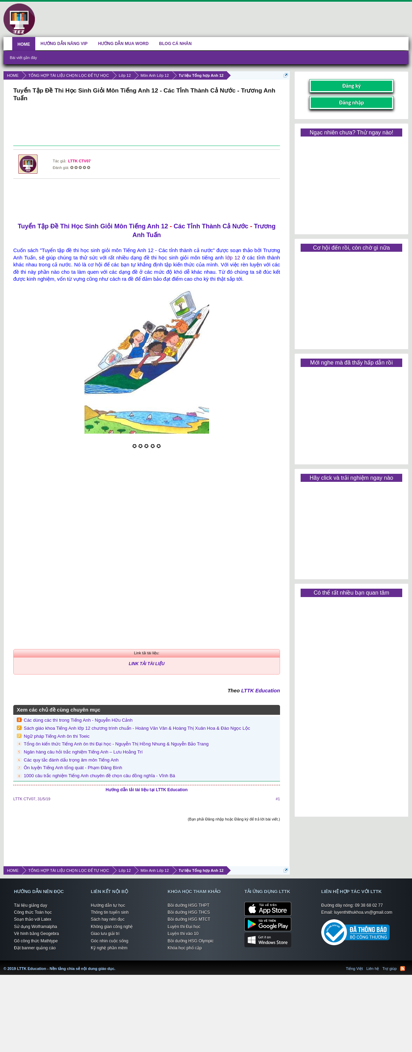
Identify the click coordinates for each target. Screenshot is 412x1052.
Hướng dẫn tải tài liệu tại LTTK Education (147, 789)
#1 (278, 799)
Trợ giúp (389, 968)
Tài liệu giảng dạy (30, 905)
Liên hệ (372, 968)
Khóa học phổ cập (185, 948)
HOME (23, 44)
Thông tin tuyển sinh (109, 912)
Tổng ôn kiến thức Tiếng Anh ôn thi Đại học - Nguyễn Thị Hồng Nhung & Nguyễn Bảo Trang (116, 743)
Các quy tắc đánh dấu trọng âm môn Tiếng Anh (71, 760)
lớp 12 (233, 257)
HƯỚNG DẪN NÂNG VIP (64, 43)
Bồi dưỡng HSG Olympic (191, 941)
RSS (402, 968)
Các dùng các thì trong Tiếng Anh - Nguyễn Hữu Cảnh (78, 720)
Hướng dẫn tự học (108, 905)
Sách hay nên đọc (107, 919)
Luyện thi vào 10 (183, 933)
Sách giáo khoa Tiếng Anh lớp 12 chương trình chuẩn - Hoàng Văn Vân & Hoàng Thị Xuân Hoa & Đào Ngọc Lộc (137, 728)
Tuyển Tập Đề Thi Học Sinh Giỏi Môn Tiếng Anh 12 (93, 226)
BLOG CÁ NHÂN (175, 43)
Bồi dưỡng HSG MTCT (189, 919)
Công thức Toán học (33, 912)
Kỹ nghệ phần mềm (109, 948)
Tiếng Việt (354, 968)
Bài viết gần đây (23, 58)
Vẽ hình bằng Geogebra (36, 933)
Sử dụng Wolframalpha (35, 926)
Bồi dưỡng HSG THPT (188, 905)
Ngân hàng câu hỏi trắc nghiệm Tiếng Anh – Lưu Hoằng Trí (83, 752)
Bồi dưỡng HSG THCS (189, 912)
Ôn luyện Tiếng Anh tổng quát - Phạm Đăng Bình (73, 767)
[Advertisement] (147, 124)
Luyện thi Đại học (184, 926)
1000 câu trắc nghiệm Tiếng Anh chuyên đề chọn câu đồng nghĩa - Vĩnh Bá (99, 775)
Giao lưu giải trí (105, 933)
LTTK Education (260, 690)
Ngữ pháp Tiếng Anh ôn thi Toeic (57, 736)
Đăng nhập (351, 102)
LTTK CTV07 (79, 161)
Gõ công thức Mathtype (36, 941)
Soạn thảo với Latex (32, 919)
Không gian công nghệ (112, 926)
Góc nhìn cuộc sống (109, 941)
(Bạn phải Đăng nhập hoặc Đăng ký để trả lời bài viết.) (234, 819)
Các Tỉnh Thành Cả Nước (211, 226)
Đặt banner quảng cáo (35, 948)
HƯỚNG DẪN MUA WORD (123, 43)
